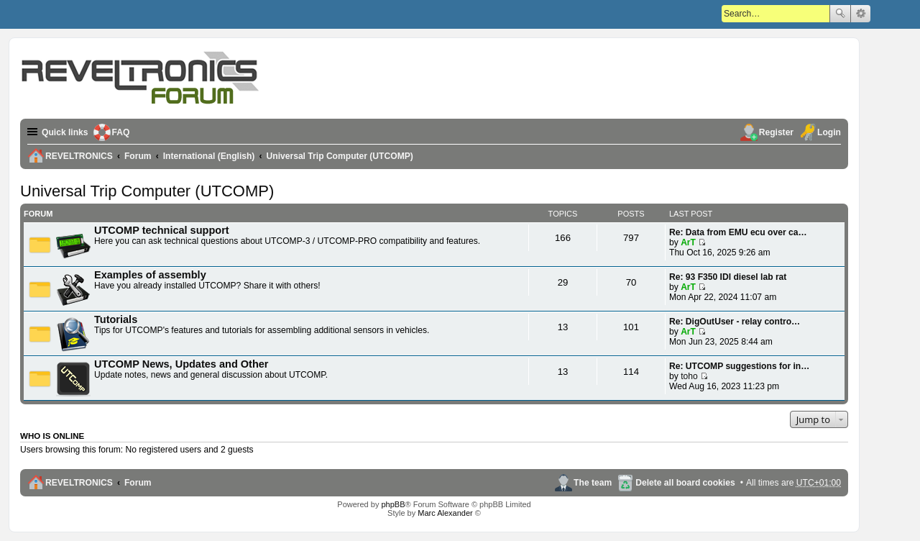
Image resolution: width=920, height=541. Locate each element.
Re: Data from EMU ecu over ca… (738, 232)
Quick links (65, 132)
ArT (688, 242)
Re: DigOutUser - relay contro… (734, 322)
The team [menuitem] (593, 483)
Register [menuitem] (776, 132)
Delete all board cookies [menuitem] (685, 483)
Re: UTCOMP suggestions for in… (739, 366)
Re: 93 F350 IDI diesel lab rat (727, 277)
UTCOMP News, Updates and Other (181, 364)
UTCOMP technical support (161, 230)
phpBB (393, 504)
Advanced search (860, 13)
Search (840, 13)
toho (689, 376)
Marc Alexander (445, 513)
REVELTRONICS (79, 483)
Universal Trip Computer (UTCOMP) (147, 191)
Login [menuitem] (829, 132)
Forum (138, 483)
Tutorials (115, 319)
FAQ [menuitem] (121, 132)
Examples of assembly (150, 275)
